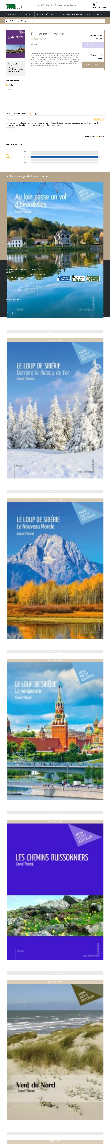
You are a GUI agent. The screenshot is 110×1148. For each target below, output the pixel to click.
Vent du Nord (13, 1123)
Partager (8, 89)
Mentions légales (39, 282)
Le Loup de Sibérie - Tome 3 (20, 803)
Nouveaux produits (39, 275)
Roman (34, 45)
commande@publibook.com (15, 300)
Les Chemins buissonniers (19, 963)
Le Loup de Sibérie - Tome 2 (20, 642)
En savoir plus (10, 129)
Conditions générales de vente (40, 287)
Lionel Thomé (38, 39)
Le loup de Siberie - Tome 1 (20, 482)
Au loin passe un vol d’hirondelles (23, 322)
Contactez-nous (38, 278)
